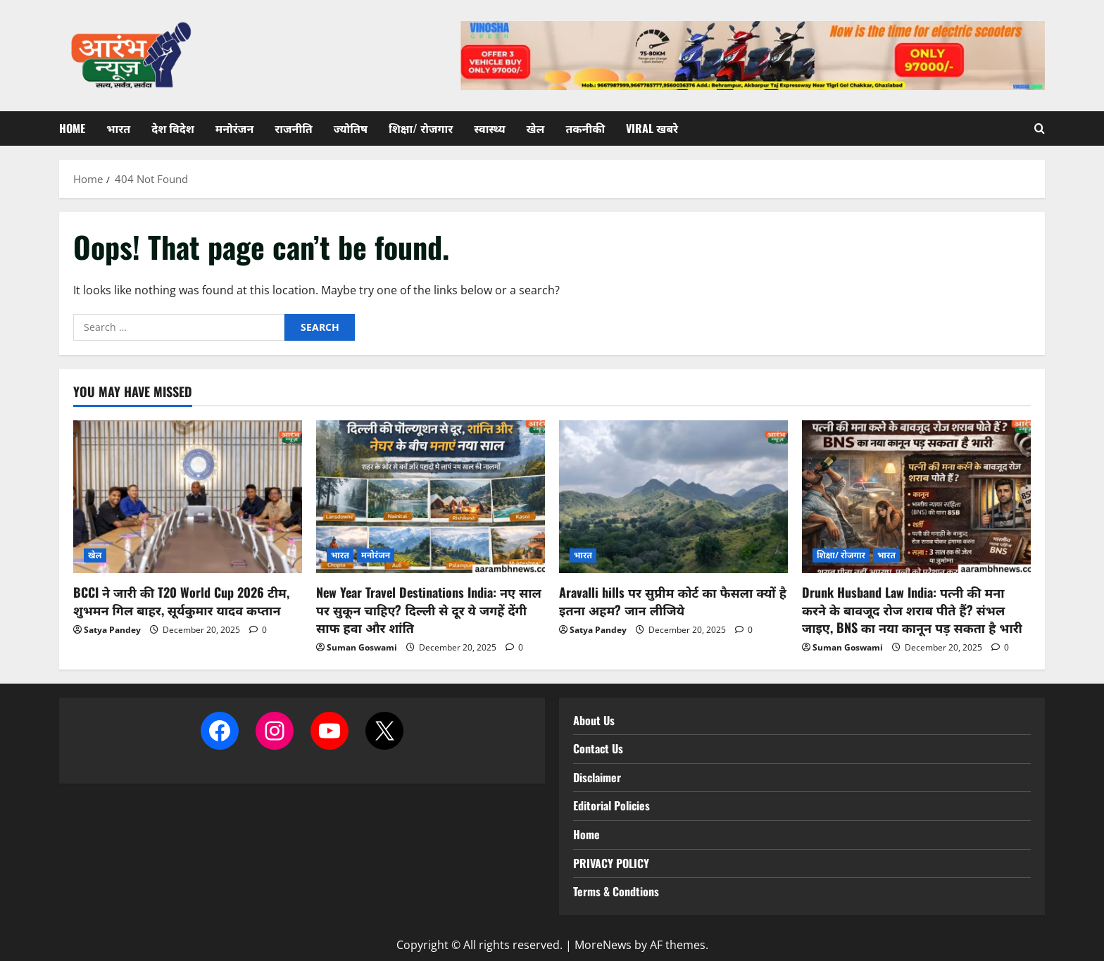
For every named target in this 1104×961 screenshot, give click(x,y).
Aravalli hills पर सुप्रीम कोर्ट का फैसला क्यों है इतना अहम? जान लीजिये (672, 601)
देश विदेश (172, 128)
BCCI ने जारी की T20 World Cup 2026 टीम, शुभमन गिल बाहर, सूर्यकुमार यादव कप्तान (181, 601)
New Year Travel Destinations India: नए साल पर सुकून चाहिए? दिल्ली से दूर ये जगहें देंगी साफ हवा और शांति (428, 609)
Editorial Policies (611, 805)
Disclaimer (597, 777)
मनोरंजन (234, 128)
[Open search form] (1039, 128)
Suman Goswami (362, 647)
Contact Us (598, 748)
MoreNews (603, 945)
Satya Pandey (112, 630)
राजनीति (294, 128)
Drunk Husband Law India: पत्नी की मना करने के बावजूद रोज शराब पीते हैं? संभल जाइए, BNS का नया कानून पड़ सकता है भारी (912, 609)
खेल (536, 128)
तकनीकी (585, 128)
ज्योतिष (351, 128)
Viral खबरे (652, 128)
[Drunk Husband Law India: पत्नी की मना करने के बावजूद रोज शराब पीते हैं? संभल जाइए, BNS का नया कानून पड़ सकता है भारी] (916, 496)
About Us (594, 720)
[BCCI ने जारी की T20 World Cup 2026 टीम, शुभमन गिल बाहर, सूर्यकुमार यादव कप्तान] (187, 496)
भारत (118, 128)
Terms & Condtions (616, 891)
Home (72, 128)
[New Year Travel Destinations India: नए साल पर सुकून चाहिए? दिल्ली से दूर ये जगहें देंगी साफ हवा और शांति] (430, 496)
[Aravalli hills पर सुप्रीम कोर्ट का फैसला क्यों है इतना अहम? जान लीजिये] (673, 496)
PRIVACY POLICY (611, 863)
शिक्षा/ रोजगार (421, 128)
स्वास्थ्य (489, 128)
